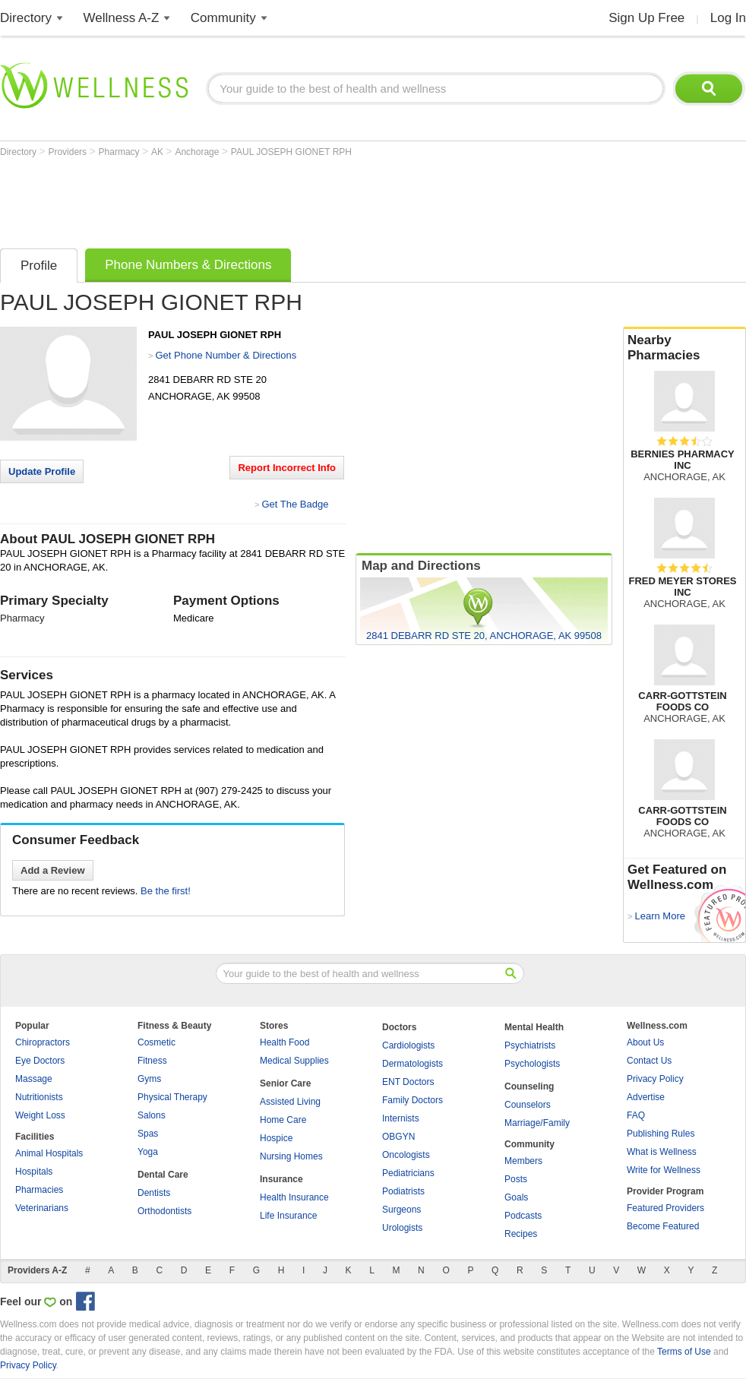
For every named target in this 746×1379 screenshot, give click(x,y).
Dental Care (163, 1174)
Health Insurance (294, 1197)
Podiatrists (403, 1191)
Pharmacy (120, 152)
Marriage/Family (537, 1123)
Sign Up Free (646, 18)
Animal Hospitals (49, 1153)
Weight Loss (40, 1115)
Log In (728, 18)
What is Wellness (662, 1152)
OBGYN (398, 1136)
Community (223, 18)
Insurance (281, 1179)
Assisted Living (290, 1101)
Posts (515, 1179)
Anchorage (198, 152)
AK (158, 152)
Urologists (402, 1227)
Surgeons (401, 1209)
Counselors (527, 1104)
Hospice (276, 1138)
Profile (39, 265)
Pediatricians (408, 1173)
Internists (400, 1118)
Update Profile (41, 471)
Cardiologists (408, 1045)
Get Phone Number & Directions (225, 355)
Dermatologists (412, 1063)
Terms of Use (684, 1351)
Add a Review (53, 870)
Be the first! (166, 891)
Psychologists (532, 1063)
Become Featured (663, 1226)
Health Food (284, 1042)
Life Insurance (288, 1215)
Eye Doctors (40, 1060)
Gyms (149, 1079)
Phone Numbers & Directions (188, 265)
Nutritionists (39, 1097)
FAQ (636, 1115)
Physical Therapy (172, 1097)
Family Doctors (412, 1100)
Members (523, 1161)
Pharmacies (39, 1189)
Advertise (646, 1097)
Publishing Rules (660, 1133)
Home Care (283, 1120)
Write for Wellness (663, 1170)
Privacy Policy (655, 1079)
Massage (33, 1079)
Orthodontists (164, 1211)
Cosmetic (156, 1042)
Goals (516, 1197)
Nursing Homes (291, 1156)
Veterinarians (41, 1208)
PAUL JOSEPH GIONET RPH (291, 152)
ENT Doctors (408, 1082)
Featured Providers (665, 1208)
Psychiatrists (529, 1045)
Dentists (154, 1193)
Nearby (684, 348)
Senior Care (285, 1083)
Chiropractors (42, 1042)
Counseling (529, 1086)
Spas (148, 1133)
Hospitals (33, 1171)
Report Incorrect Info (287, 467)
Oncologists (406, 1155)
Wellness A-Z (122, 18)
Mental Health (534, 1027)
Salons (152, 1115)
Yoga (148, 1152)
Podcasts (523, 1215)
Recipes (520, 1234)
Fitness (152, 1060)
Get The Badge (294, 504)
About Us (645, 1042)
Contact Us (649, 1060)
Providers (68, 152)
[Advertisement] (276, 199)
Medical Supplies (294, 1060)
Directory (26, 18)
